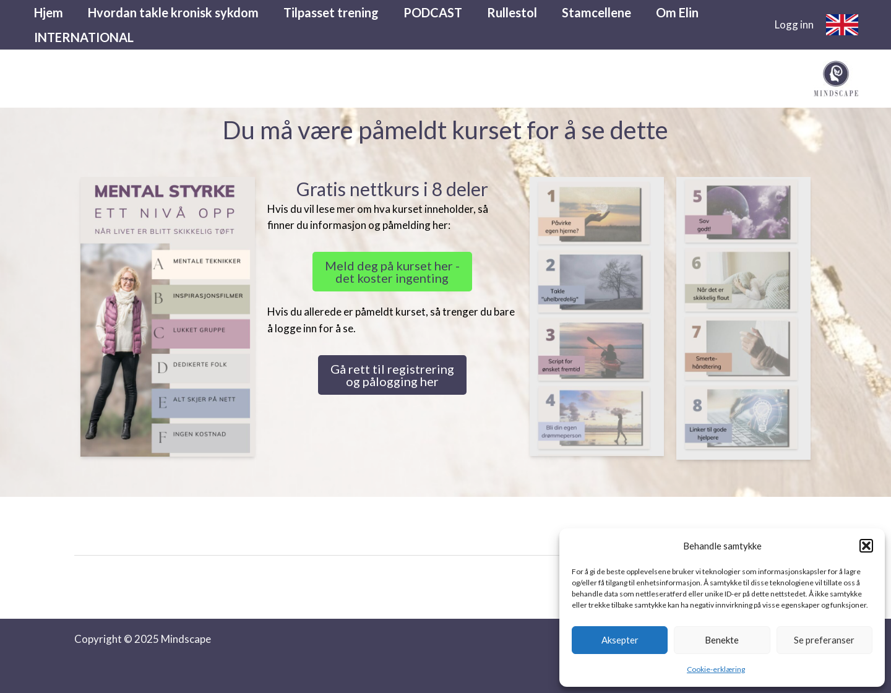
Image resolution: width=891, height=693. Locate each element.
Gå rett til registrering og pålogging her (392, 375)
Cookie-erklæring (716, 669)
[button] (866, 546)
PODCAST (432, 12)
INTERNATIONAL (84, 37)
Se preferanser (824, 639)
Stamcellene (596, 12)
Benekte (722, 639)
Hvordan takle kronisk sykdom (173, 12)
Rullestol (512, 12)
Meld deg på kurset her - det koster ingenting (392, 271)
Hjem (48, 12)
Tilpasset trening (331, 12)
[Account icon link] (794, 25)
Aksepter (620, 639)
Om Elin (677, 12)
